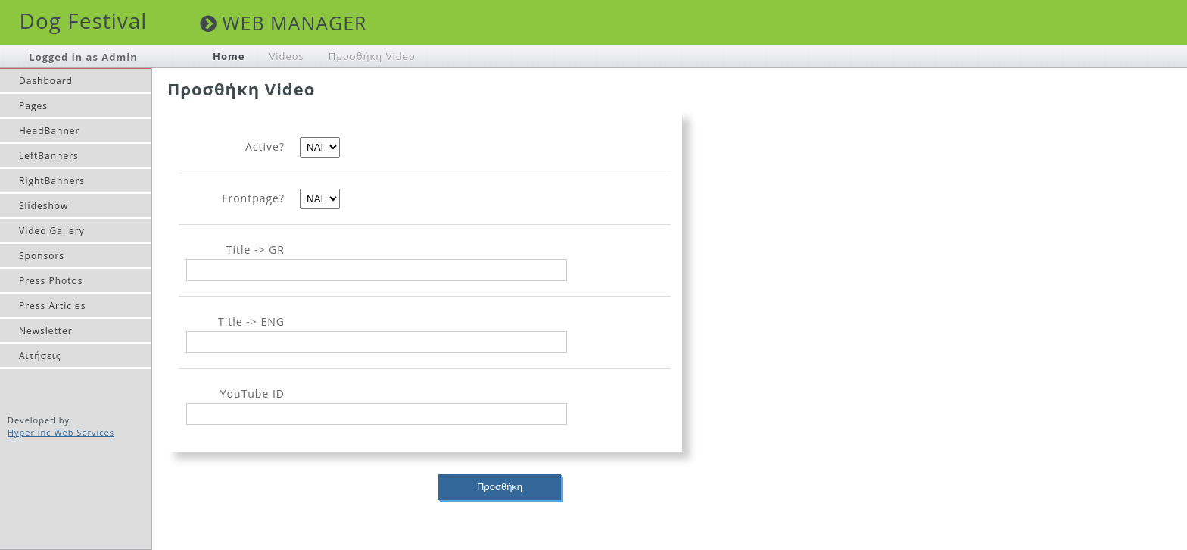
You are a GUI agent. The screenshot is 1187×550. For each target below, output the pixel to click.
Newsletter (46, 330)
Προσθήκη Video (372, 56)
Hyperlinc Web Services (61, 432)
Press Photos (51, 280)
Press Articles (52, 305)
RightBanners (52, 180)
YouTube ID (252, 393)
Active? (265, 146)
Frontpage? (253, 198)
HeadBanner (49, 130)
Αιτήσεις (40, 355)
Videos (286, 56)
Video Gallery (52, 230)
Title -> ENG (251, 321)
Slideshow (43, 205)
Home (229, 56)
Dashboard (46, 80)
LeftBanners (49, 155)
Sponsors (41, 255)
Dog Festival (84, 20)
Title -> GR (255, 249)
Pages (33, 105)
